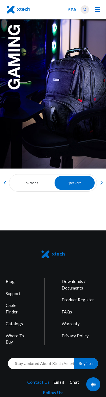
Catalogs (14, 323)
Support (13, 293)
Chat (74, 382)
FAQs (67, 311)
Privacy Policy (75, 335)
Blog (10, 281)
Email (58, 382)
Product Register (78, 299)
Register (86, 363)
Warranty (71, 323)
